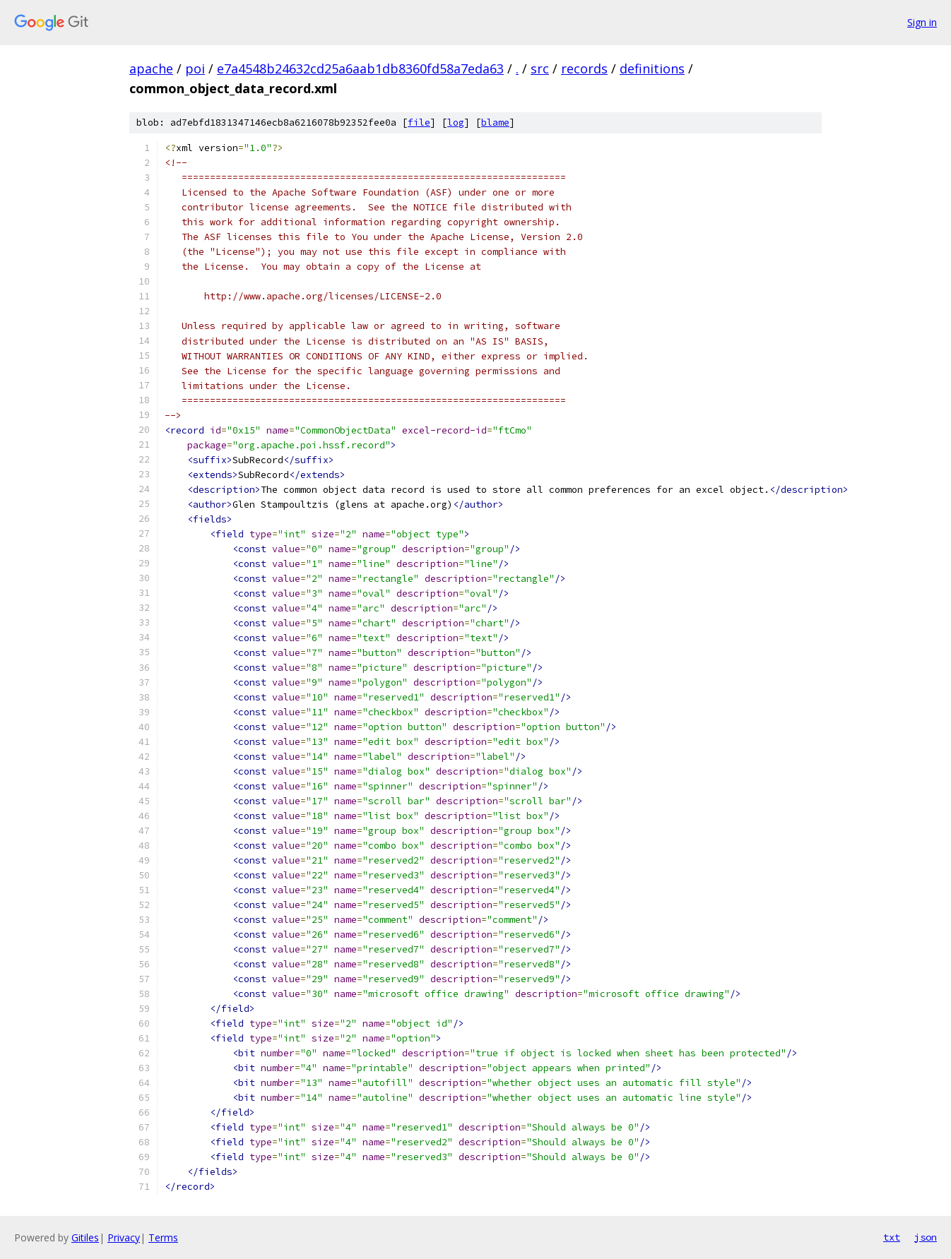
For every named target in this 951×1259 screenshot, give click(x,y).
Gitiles (85, 1237)
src (540, 68)
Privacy (123, 1237)
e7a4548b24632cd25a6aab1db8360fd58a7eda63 (360, 68)
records (584, 68)
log (455, 123)
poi (195, 68)
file (419, 123)
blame (495, 123)
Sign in (922, 22)
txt (891, 1237)
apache (151, 68)
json (925, 1237)
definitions (652, 68)
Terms (163, 1237)
